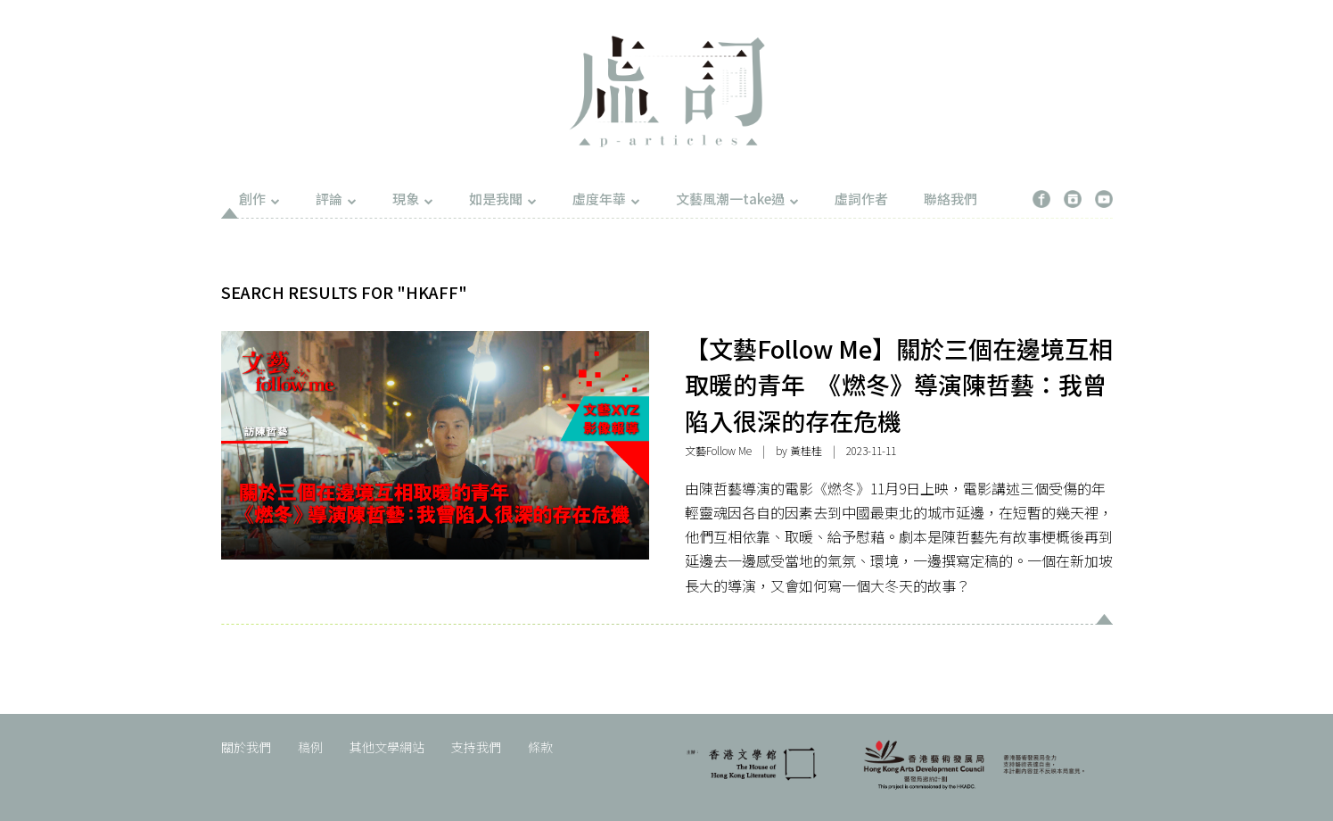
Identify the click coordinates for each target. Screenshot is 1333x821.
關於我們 (246, 747)
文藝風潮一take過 (737, 198)
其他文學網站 (387, 747)
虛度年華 (606, 198)
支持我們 (476, 747)
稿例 (310, 747)
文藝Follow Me (718, 450)
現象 (412, 198)
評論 (336, 198)
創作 (259, 198)
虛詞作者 (861, 198)
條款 (540, 747)
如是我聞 (503, 198)
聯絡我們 (950, 198)
